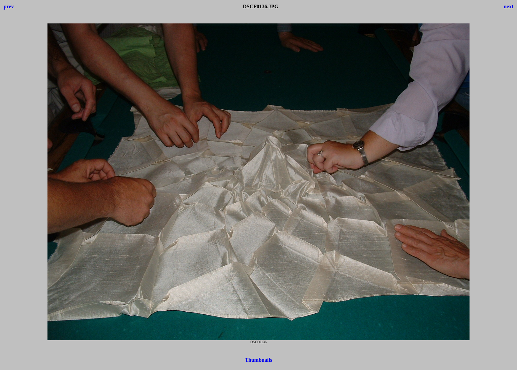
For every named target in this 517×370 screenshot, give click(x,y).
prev (9, 6)
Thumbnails (258, 360)
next (508, 6)
